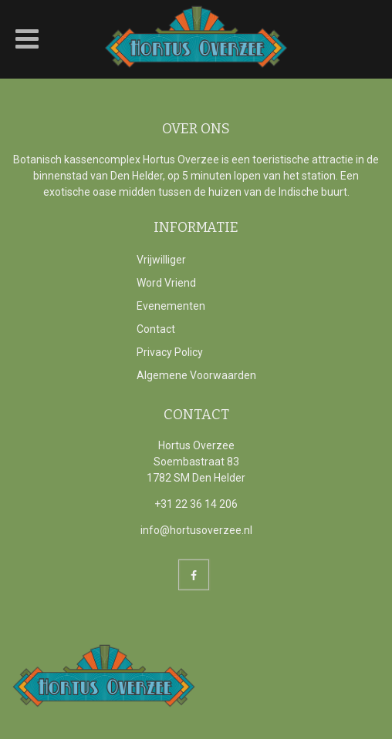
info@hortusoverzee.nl (196, 530)
